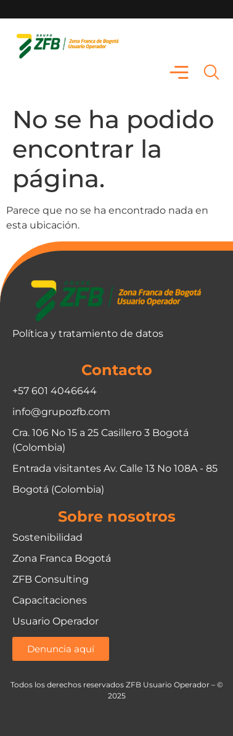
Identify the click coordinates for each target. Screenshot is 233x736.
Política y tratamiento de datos (87, 333)
